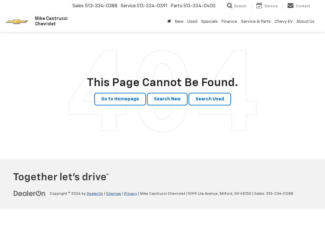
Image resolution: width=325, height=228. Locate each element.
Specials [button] (209, 22)
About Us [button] (305, 22)
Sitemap (113, 194)
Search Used (210, 99)
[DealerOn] (29, 193)
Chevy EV (284, 22)
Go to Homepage (120, 99)
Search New (167, 99)
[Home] (169, 22)
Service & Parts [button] (256, 22)
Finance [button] (229, 22)
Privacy (130, 194)
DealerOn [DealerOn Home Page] (95, 194)
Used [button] (192, 22)
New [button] (179, 22)
